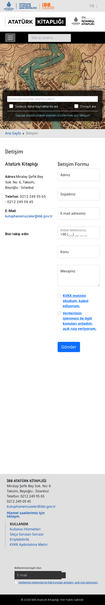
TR (91, 6)
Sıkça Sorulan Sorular (27, 534)
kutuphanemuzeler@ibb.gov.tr (28, 216)
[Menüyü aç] (10, 37)
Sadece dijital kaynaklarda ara (33, 106)
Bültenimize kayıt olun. (28, 568)
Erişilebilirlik (19, 539)
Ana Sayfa (13, 133)
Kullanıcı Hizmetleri (25, 529)
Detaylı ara (85, 106)
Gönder (68, 347)
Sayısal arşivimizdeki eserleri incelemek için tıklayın (52, 115)
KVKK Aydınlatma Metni (28, 544)
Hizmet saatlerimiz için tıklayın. (26, 515)
